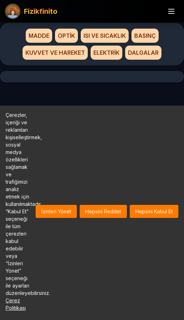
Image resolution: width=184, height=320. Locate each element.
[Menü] (171, 11)
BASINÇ (145, 35)
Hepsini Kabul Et (154, 211)
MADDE (39, 35)
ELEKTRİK (106, 52)
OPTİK (66, 35)
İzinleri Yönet (56, 211)
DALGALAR (143, 52)
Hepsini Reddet (103, 211)
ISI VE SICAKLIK (105, 35)
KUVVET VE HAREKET (55, 52)
